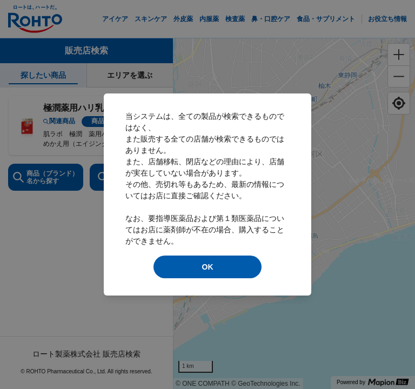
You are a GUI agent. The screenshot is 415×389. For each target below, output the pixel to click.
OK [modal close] (207, 267)
